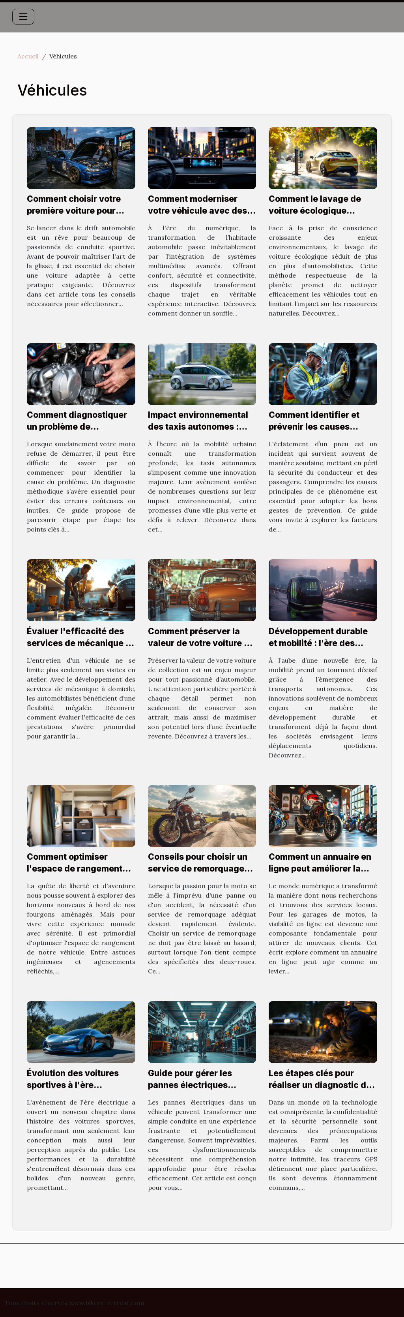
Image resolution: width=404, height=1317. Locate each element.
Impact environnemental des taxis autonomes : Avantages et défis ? (198, 426)
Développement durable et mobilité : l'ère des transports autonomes (318, 643)
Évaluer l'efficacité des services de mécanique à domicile (79, 643)
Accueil (28, 56)
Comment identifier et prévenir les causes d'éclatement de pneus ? (320, 426)
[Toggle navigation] (23, 16)
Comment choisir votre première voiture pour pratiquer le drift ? (74, 210)
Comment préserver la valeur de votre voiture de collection (201, 643)
